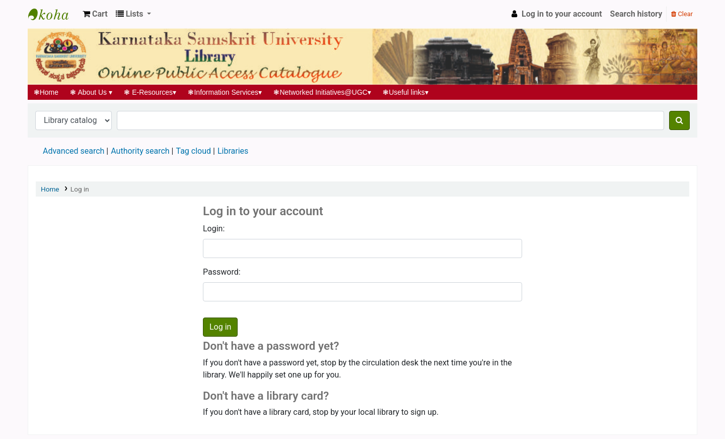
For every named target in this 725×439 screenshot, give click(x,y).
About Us (91, 92)
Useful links (405, 92)
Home (46, 92)
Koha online (53, 14)
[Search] (679, 120)
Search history (636, 14)
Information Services (225, 92)
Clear (682, 14)
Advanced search (73, 151)
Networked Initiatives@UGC (322, 92)
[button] (95, 14)
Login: (214, 228)
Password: (222, 272)
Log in (79, 189)
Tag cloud (193, 151)
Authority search (140, 151)
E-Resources (150, 92)
